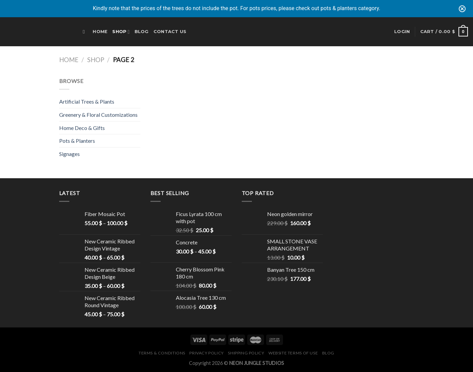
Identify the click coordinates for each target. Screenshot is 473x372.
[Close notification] (462, 9)
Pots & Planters (77, 140)
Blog (142, 31)
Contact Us (170, 31)
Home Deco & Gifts (82, 128)
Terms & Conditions (162, 352)
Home (100, 31)
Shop (120, 32)
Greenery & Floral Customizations (98, 114)
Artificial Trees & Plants (86, 101)
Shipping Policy (246, 352)
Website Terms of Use (293, 352)
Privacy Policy (206, 352)
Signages (69, 154)
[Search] (85, 31)
